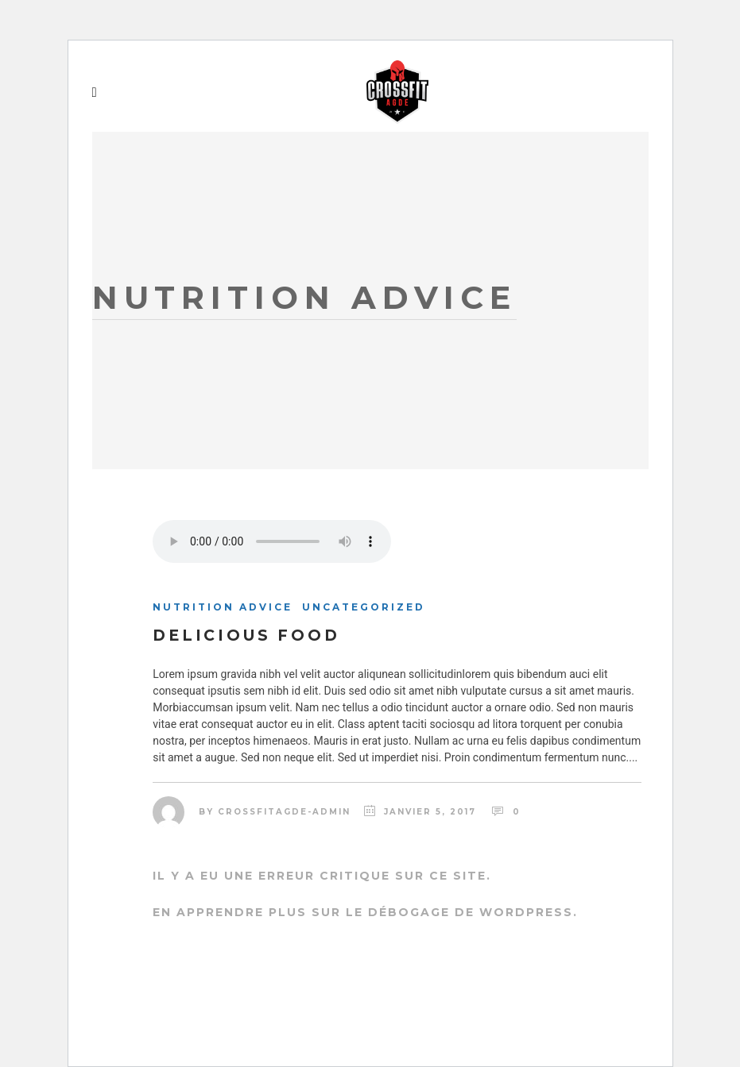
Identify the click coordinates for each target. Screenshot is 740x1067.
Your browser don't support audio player (272, 541)
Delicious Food (246, 635)
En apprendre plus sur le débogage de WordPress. (365, 912)
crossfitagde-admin (284, 812)
